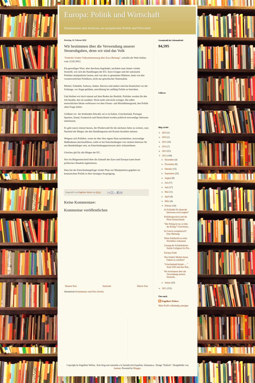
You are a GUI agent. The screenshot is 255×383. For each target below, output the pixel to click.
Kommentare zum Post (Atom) (89, 291)
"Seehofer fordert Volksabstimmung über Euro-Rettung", (93, 57)
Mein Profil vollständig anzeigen (173, 305)
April (167, 196)
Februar (168, 206)
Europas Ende (170, 253)
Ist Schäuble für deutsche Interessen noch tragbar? (176, 211)
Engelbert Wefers (170, 301)
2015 (164, 142)
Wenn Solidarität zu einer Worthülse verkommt (175, 239)
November (170, 164)
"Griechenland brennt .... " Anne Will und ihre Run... (177, 265)
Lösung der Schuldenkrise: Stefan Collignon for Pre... (177, 246)
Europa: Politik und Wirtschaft (112, 14)
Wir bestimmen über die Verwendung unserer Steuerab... (175, 274)
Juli (166, 183)
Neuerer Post (71, 286)
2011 (164, 288)
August (168, 178)
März (167, 201)
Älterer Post (142, 286)
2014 (164, 146)
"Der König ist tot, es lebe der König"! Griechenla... (177, 225)
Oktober (169, 169)
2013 (164, 151)
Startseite (107, 286)
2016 (164, 137)
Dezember (169, 159)
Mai (167, 192)
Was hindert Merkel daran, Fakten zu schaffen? (176, 258)
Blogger (137, 368)
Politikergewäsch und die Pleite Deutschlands (175, 218)
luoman (117, 368)
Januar (168, 282)
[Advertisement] (174, 69)
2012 (164, 155)
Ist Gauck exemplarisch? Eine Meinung (175, 232)
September (170, 173)
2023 (164, 132)
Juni (167, 187)
